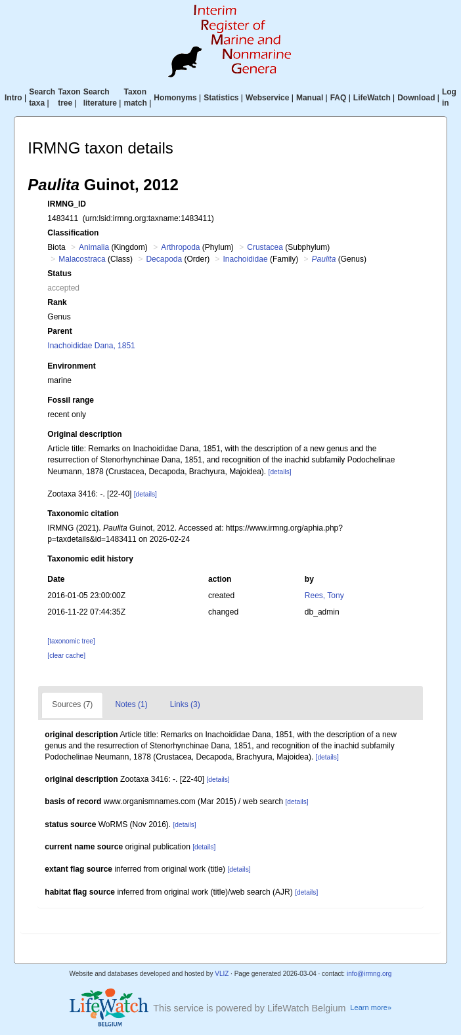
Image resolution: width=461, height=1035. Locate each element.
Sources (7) (72, 704)
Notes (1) (131, 704)
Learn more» (370, 1007)
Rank (56, 302)
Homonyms (175, 97)
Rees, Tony (324, 595)
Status (59, 273)
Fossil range (70, 400)
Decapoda (164, 259)
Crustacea (265, 247)
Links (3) (185, 704)
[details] (280, 472)
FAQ (338, 97)
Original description (84, 434)
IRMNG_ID (66, 204)
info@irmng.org (369, 973)
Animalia (94, 247)
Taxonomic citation (82, 513)
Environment (71, 366)
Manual (309, 97)
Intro (13, 97)
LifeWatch (372, 97)
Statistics (221, 97)
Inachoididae (245, 259)
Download (416, 97)
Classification (73, 232)
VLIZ (222, 973)
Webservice (268, 97)
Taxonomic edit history (90, 558)
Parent (59, 331)
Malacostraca (81, 259)
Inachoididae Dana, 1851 (91, 345)
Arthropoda (180, 247)
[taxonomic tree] (71, 641)
